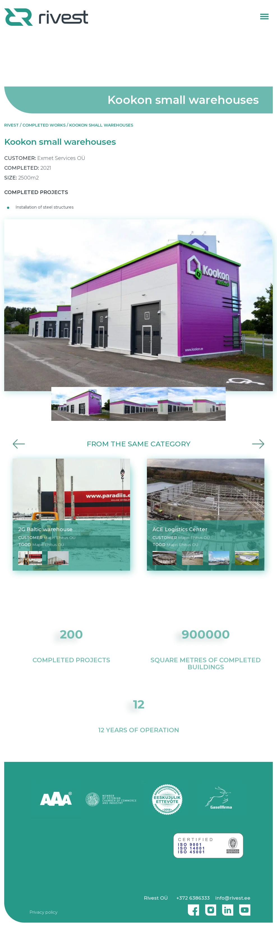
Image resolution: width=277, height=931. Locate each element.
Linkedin (226, 908)
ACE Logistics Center (180, 529)
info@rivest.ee (232, 898)
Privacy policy (43, 912)
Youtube (244, 908)
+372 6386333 (193, 898)
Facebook (192, 908)
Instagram (209, 908)
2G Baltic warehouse (45, 529)
